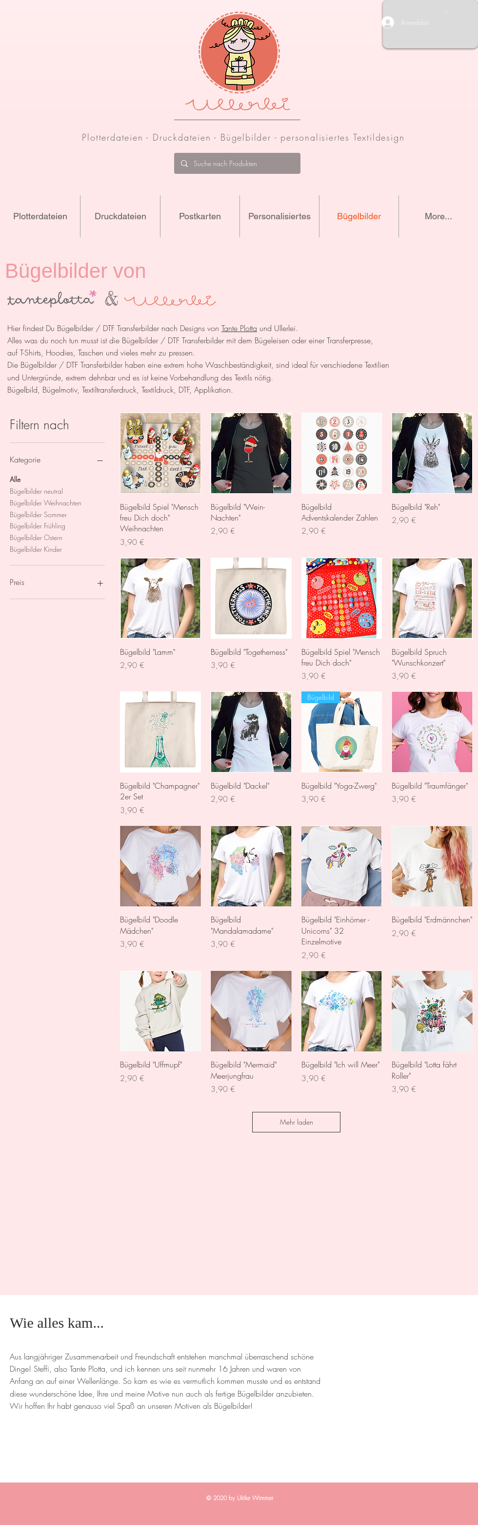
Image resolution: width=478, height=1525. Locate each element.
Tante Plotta (239, 328)
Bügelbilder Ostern (36, 537)
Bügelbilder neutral (36, 490)
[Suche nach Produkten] (237, 163)
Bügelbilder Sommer (38, 514)
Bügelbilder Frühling (37, 525)
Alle (15, 479)
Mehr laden (296, 1122)
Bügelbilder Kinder (36, 548)
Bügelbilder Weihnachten (45, 502)
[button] (446, 12)
